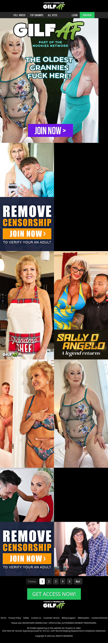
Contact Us (36, 617)
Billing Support (68, 617)
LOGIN (74, 15)
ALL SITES (52, 15)
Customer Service (51, 617)
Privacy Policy (14, 617)
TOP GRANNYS (36, 15)
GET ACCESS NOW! (54, 594)
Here (9, 630)
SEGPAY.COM (41, 623)
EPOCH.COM (55, 623)
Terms (3, 617)
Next (78, 581)
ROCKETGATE (28, 623)
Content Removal (99, 617)
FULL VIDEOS (19, 15)
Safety (26, 617)
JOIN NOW (87, 15)
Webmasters (83, 617)
